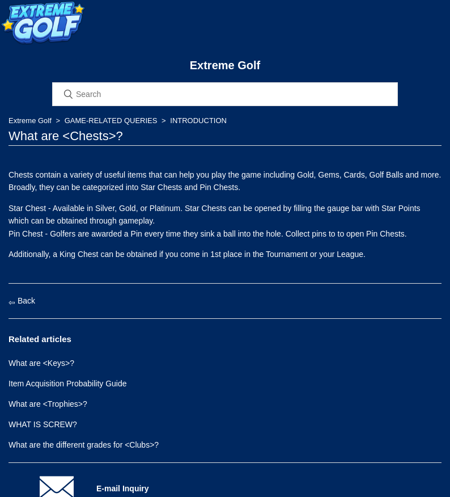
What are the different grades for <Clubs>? (84, 444)
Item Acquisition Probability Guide (68, 383)
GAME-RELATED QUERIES (111, 120)
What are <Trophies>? (48, 403)
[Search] (225, 94)
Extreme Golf (30, 120)
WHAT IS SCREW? (43, 424)
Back (22, 300)
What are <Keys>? (41, 363)
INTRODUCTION (198, 120)
